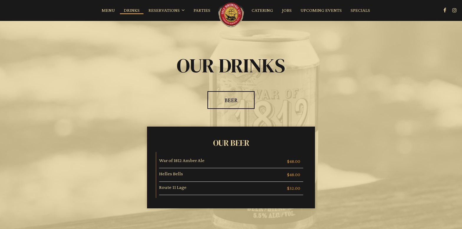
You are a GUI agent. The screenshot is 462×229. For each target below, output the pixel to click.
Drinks (132, 10)
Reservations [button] (166, 10)
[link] (231, 15)
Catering (262, 10)
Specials (360, 10)
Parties (202, 10)
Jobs (287, 10)
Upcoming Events (321, 10)
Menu (108, 10)
